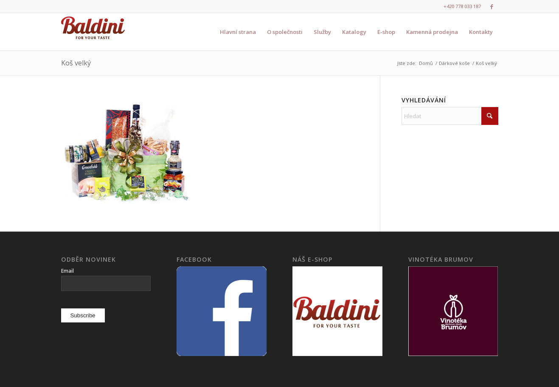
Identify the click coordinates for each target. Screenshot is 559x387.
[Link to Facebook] (492, 6)
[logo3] (93, 32)
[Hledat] (450, 116)
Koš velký (76, 63)
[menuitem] (237, 32)
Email (67, 270)
